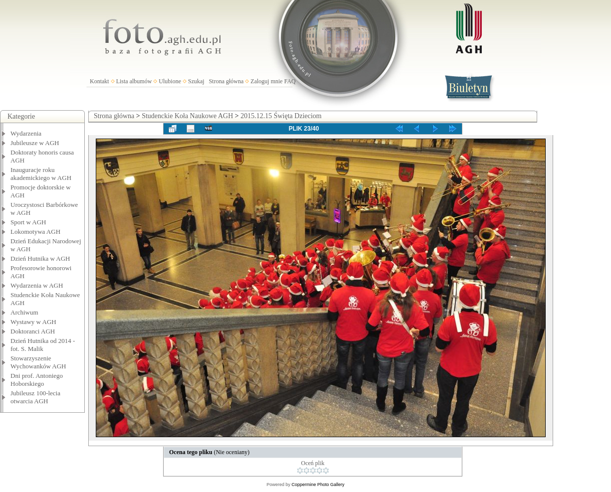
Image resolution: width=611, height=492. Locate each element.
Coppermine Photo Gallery (317, 484)
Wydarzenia (25, 133)
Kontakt (99, 81)
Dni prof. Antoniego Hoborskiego (36, 379)
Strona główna (226, 81)
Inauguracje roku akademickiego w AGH (40, 173)
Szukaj (196, 81)
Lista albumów (134, 81)
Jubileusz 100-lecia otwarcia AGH (35, 397)
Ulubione (170, 81)
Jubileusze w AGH (34, 143)
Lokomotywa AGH (35, 231)
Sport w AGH (28, 222)
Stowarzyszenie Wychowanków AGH (38, 362)
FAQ (290, 81)
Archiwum (24, 312)
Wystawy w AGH (33, 322)
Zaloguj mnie (266, 81)
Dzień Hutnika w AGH (40, 258)
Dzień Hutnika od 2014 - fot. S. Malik (42, 344)
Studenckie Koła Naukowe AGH (187, 116)
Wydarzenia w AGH (36, 285)
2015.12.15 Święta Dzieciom (281, 116)
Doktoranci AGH (32, 331)
